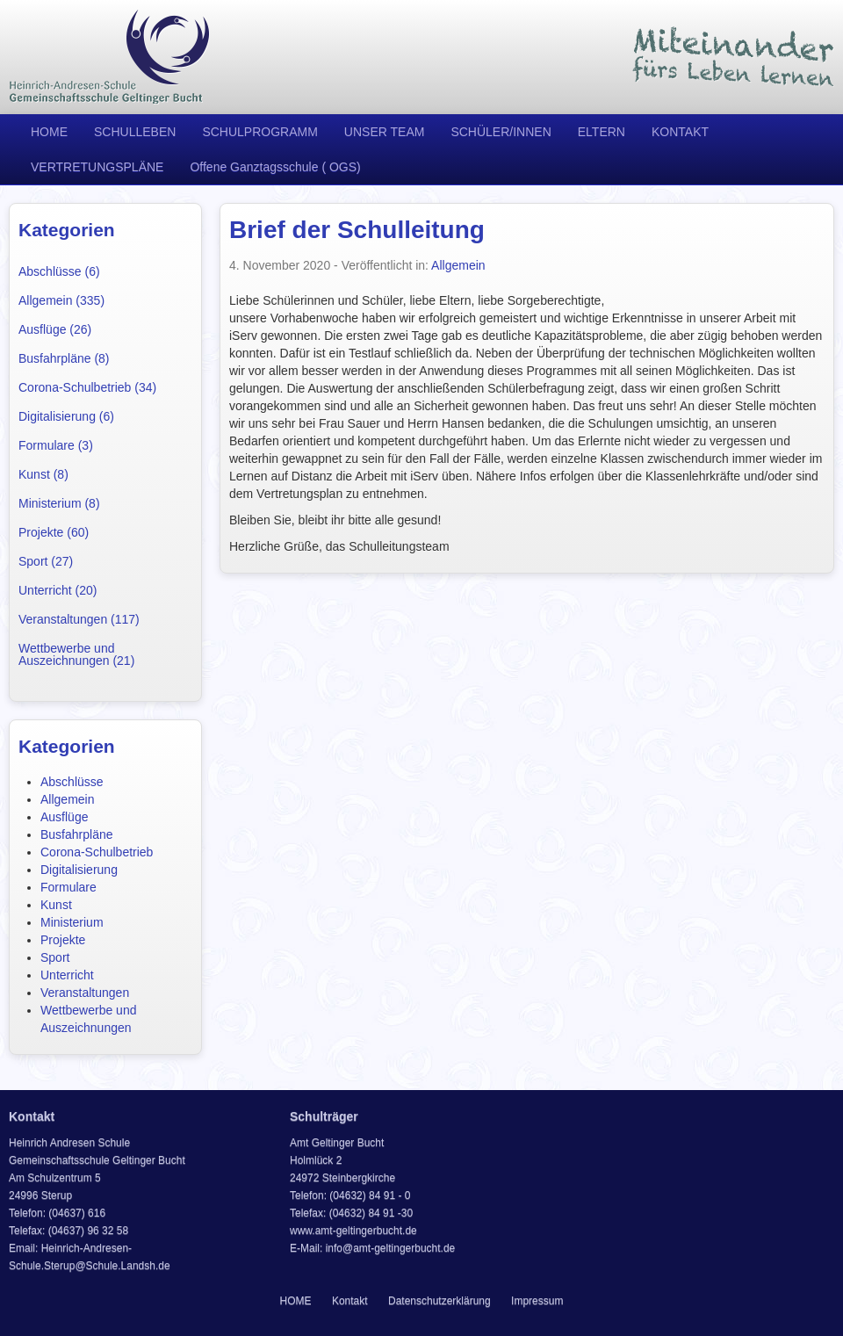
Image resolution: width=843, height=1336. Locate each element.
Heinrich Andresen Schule (110, 57)
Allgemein (67, 799)
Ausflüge (64, 817)
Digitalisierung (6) (66, 416)
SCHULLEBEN (135, 132)
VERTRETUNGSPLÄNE (97, 167)
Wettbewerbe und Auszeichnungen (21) (76, 654)
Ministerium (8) (59, 503)
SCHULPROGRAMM (259, 132)
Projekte (62, 940)
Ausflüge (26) (54, 329)
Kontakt (350, 1301)
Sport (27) (45, 561)
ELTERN (601, 132)
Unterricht (67, 975)
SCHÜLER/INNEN (500, 132)
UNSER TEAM (384, 132)
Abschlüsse (72, 782)
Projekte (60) (53, 532)
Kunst (56, 905)
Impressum (537, 1301)
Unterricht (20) (57, 590)
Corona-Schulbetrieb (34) (87, 387)
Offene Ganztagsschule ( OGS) (275, 167)
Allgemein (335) (61, 300)
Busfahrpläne (76, 834)
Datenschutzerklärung (439, 1301)
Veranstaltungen (84, 993)
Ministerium (72, 922)
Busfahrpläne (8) (64, 358)
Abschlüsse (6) (59, 271)
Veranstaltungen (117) (79, 619)
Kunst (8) (43, 474)
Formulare (68, 887)
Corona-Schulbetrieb (96, 852)
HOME (49, 132)
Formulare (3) (55, 445)
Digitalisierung (79, 870)
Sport (54, 957)
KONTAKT (680, 132)
